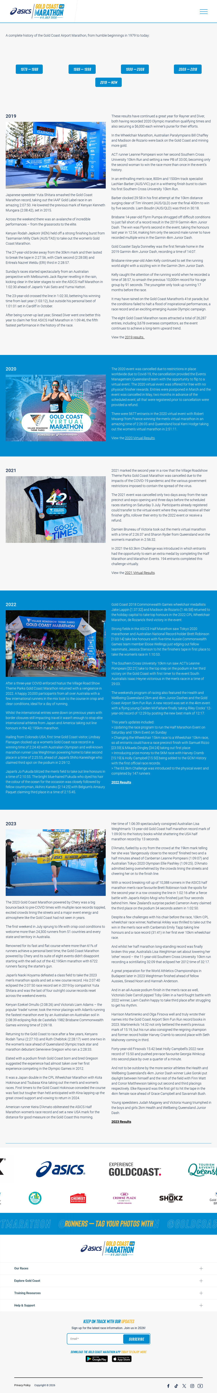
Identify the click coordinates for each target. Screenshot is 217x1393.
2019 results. (135, 337)
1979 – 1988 (29, 69)
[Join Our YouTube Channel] (200, 1385)
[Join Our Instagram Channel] (192, 1385)
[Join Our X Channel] (184, 1385)
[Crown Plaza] (145, 1198)
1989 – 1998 (82, 69)
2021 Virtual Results (140, 579)
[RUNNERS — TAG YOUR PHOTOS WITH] (108, 1223)
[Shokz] (192, 1198)
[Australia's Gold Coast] (169, 1169)
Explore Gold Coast (27, 1281)
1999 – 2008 (135, 69)
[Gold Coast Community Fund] (56, 1198)
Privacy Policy (22, 1385)
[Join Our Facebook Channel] (168, 1385)
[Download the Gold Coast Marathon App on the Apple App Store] (122, 1358)
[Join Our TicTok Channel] (176, 1385)
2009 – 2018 (188, 69)
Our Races (21, 1268)
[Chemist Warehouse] (99, 1198)
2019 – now (108, 82)
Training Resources (27, 1293)
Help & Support (24, 1305)
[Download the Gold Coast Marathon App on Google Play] (96, 1358)
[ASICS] (94, 1169)
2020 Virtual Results (140, 444)
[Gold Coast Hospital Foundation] (16, 1198)
